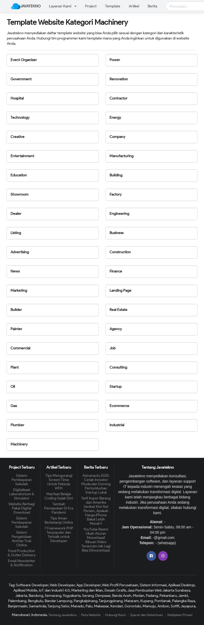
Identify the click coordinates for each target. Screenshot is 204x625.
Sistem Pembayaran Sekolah (22, 480)
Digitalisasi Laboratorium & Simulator (21, 494)
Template (112, 6)
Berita (152, 6)
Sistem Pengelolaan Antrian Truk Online (22, 538)
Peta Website (91, 615)
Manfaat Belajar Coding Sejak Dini (58, 496)
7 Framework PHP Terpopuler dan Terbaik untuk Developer (58, 534)
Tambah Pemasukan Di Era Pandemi (58, 508)
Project (91, 6)
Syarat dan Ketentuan (146, 615)
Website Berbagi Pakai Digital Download (21, 508)
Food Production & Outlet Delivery (22, 553)
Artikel (134, 6)
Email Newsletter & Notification (21, 563)
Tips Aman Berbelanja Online (58, 520)
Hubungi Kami (115, 615)
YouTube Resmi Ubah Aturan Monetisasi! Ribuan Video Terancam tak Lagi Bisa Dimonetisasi (96, 540)
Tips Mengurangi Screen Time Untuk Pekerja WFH (58, 482)
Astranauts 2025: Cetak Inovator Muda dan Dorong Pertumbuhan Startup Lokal (96, 484)
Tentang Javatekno (62, 615)
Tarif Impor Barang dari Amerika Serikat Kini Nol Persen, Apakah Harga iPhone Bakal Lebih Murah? (96, 511)
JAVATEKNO (26, 6)
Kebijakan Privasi (179, 615)
